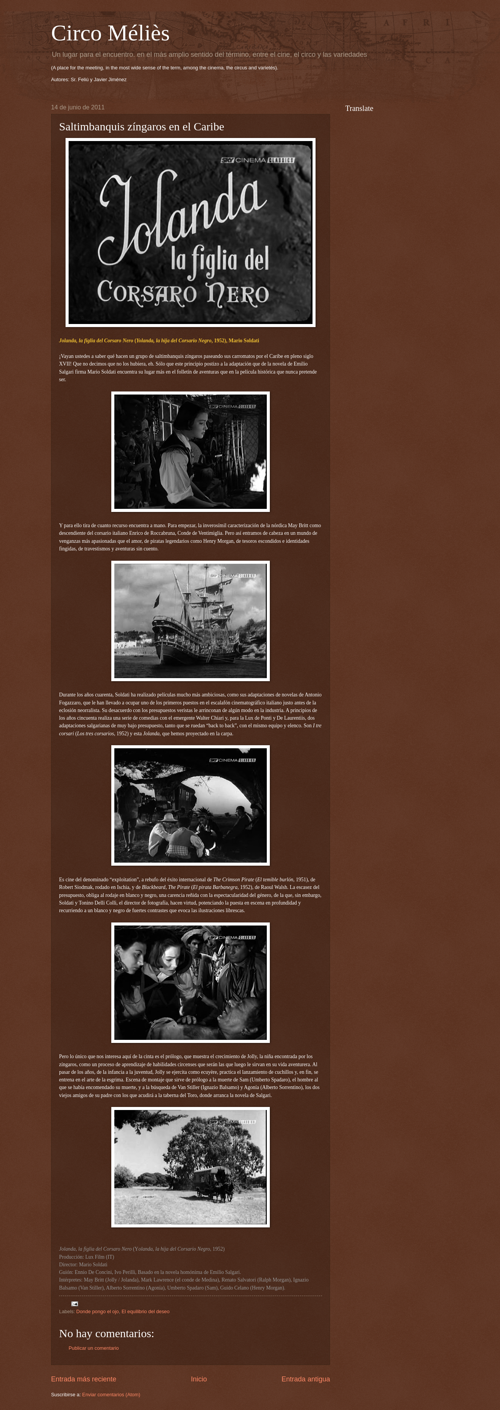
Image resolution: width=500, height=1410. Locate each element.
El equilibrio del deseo (146, 1311)
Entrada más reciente (83, 1379)
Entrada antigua (306, 1379)
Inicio (199, 1379)
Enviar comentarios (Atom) (111, 1394)
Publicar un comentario (94, 1348)
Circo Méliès (110, 32)
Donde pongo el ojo (97, 1311)
